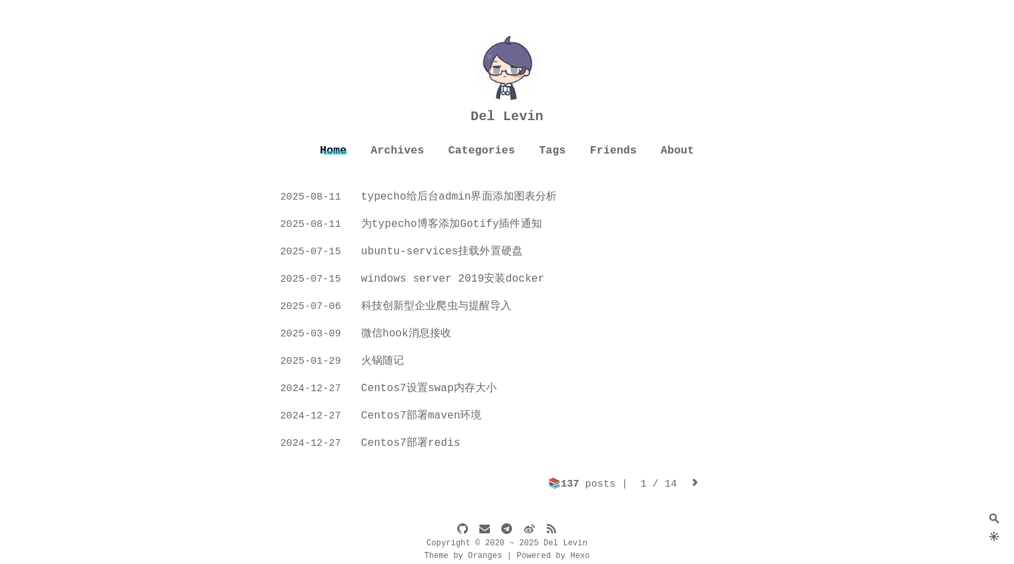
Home (333, 150)
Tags (552, 150)
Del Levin (507, 116)
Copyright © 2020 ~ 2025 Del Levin (507, 543)
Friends (613, 150)
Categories (481, 150)
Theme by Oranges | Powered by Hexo (506, 556)
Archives (397, 150)
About (677, 150)
